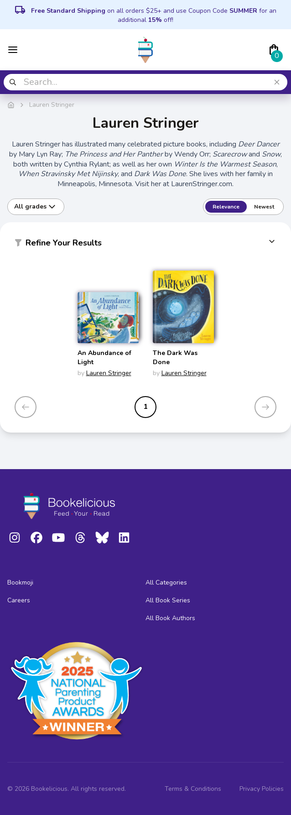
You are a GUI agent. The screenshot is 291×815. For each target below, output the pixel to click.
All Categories (166, 582)
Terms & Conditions (193, 788)
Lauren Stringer (108, 373)
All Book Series (168, 600)
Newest (264, 206)
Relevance (226, 206)
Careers (18, 600)
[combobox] (145, 82)
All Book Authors (170, 618)
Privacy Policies (261, 788)
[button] (145, 244)
